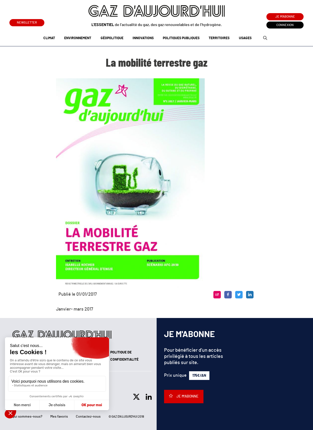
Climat (49, 38)
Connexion (285, 25)
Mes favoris (59, 416)
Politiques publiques (181, 38)
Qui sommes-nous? (27, 416)
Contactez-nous (88, 416)
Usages (245, 38)
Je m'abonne (285, 16)
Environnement (77, 38)
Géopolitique (112, 38)
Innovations (143, 38)
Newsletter (27, 21)
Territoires (219, 38)
